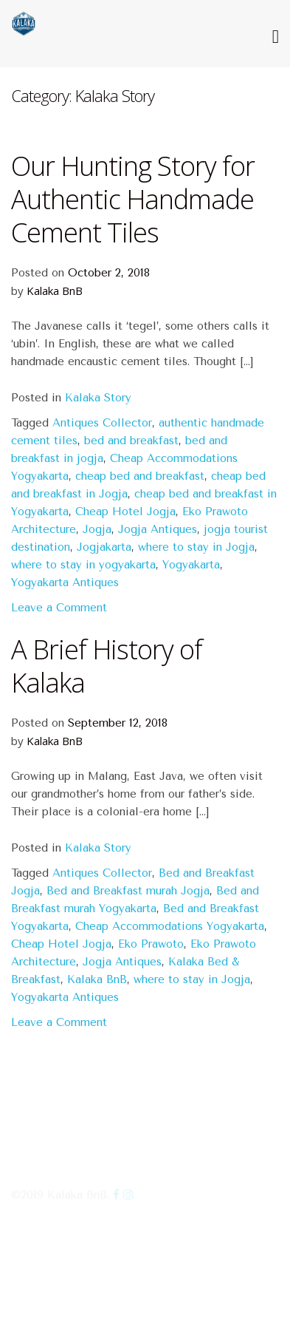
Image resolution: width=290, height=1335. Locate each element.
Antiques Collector (102, 422)
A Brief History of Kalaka (106, 666)
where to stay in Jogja (196, 547)
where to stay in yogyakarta (83, 564)
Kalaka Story (98, 397)
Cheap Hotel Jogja (125, 511)
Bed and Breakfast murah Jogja (128, 890)
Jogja (97, 529)
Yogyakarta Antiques (65, 582)
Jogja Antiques (157, 529)
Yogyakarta (191, 564)
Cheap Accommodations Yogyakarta (169, 926)
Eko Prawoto (151, 944)
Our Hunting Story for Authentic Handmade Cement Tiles (133, 199)
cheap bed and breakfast (139, 476)
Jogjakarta (104, 547)
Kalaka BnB (55, 290)
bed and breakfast (131, 440)
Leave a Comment (59, 607)
